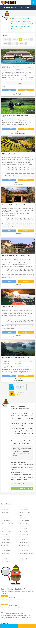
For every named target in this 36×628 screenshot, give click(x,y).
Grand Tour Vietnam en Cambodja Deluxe (14, 204)
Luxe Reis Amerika (23, 507)
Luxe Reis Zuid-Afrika (24, 558)
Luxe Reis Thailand (23, 550)
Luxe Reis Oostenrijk (6, 542)
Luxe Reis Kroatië (23, 528)
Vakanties (27, 626)
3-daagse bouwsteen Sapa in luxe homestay (15, 115)
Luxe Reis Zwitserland (6, 561)
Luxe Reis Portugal (23, 542)
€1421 (20, 86)
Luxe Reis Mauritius (5, 537)
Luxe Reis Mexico (23, 537)
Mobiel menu (33, 2)
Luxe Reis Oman (23, 539)
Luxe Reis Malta (4, 534)
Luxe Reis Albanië (5, 507)
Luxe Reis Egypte (23, 517)
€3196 (8, 173)
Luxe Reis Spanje (5, 547)
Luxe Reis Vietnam (5, 558)
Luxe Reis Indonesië (5, 526)
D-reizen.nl (18, 93)
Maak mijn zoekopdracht (23, 488)
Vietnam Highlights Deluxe (10, 306)
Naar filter (9, 626)
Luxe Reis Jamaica (5, 528)
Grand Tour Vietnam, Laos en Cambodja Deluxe (16, 255)
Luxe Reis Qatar (4, 545)
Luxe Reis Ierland (23, 523)
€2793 (8, 274)
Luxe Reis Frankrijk (5, 520)
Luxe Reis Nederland (6, 539)
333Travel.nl (18, 182)
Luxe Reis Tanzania (5, 550)
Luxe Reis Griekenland (24, 520)
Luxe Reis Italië (22, 526)
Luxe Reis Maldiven (23, 531)
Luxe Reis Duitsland (5, 517)
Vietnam (4, 116)
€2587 (8, 224)
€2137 (8, 325)
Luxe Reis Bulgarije (23, 509)
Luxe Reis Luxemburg (6, 531)
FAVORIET (9, 90)
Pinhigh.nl (18, 378)
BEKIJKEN (25, 90)
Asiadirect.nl (18, 131)
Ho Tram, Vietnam (6, 67)
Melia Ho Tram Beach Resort (11, 66)
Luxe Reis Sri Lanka (23, 547)
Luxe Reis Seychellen (24, 545)
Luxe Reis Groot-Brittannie (7, 523)
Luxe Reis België (4, 509)
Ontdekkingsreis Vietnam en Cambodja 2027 (15, 357)
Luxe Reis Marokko (23, 534)
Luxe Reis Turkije (5, 553)
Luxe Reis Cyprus (5, 512)
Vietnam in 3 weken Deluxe (10, 154)
